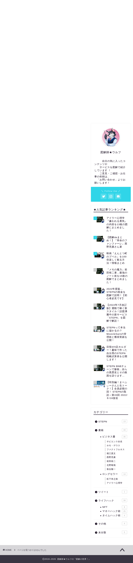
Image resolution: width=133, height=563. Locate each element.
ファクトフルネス (116, 449)
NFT (114, 507)
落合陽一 (111, 469)
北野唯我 (111, 465)
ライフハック (22, 285)
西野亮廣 (111, 457)
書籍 (16, 274)
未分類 (17, 296)
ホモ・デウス (113, 445)
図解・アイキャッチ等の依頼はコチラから (66, 115)
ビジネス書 (114, 436)
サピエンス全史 (114, 441)
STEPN (18, 268)
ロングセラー (114, 474)
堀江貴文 (111, 453)
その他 (17, 290)
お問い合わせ (117, 114)
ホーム (16, 114)
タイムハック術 (114, 515)
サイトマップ (92, 114)
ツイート (19, 279)
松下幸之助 (112, 479)
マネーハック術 (114, 511)
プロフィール (41, 114)
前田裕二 (111, 461)
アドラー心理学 (114, 483)
